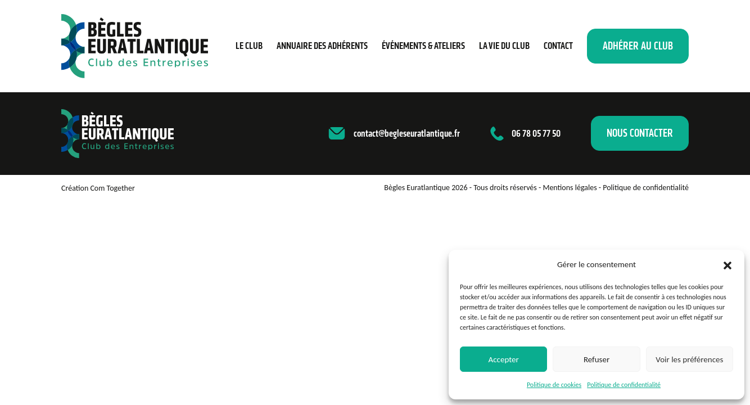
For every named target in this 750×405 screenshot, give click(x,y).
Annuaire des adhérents (322, 45)
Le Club (249, 45)
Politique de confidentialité (624, 385)
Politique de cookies (554, 385)
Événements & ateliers (423, 45)
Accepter (504, 359)
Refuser (596, 359)
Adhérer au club (638, 46)
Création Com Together (98, 188)
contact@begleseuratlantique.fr (407, 133)
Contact (558, 45)
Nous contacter (640, 133)
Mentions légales (570, 187)
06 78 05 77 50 (536, 133)
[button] (727, 264)
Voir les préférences (689, 359)
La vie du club (504, 45)
